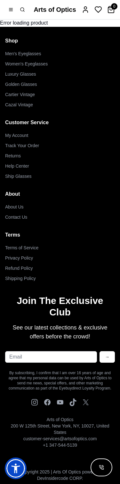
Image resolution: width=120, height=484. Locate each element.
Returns (13, 155)
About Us (14, 206)
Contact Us (16, 217)
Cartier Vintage (20, 94)
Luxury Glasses (20, 74)
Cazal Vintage (19, 104)
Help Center (17, 166)
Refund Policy (19, 268)
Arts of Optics (55, 9)
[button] (15, 468)
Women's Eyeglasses (26, 63)
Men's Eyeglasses (23, 53)
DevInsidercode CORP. (60, 478)
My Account (16, 135)
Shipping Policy (20, 278)
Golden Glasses (21, 84)
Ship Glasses (18, 176)
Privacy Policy (19, 258)
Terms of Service (21, 247)
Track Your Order (22, 145)
